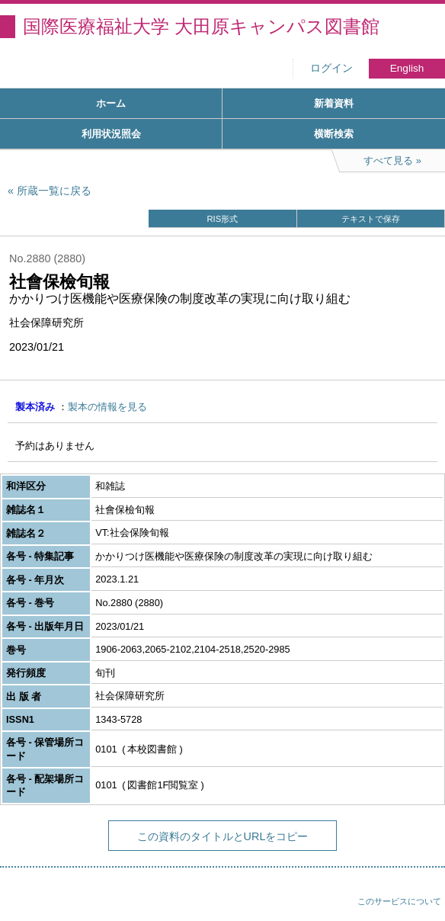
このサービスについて (399, 901)
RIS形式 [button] (222, 218)
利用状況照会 (111, 134)
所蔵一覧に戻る (54, 191)
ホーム (111, 103)
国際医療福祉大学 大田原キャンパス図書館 (201, 26)
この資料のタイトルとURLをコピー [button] (223, 836)
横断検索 (334, 134)
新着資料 (334, 103)
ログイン (331, 68)
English (407, 68)
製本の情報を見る (107, 406)
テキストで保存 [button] (370, 218)
